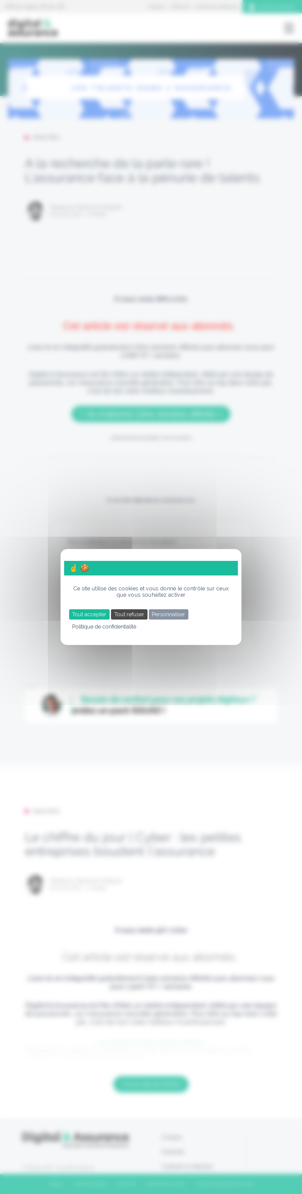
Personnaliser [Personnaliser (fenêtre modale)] (168, 614)
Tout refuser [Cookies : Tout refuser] (129, 614)
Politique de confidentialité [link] (104, 627)
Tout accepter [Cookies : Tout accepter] (89, 614)
